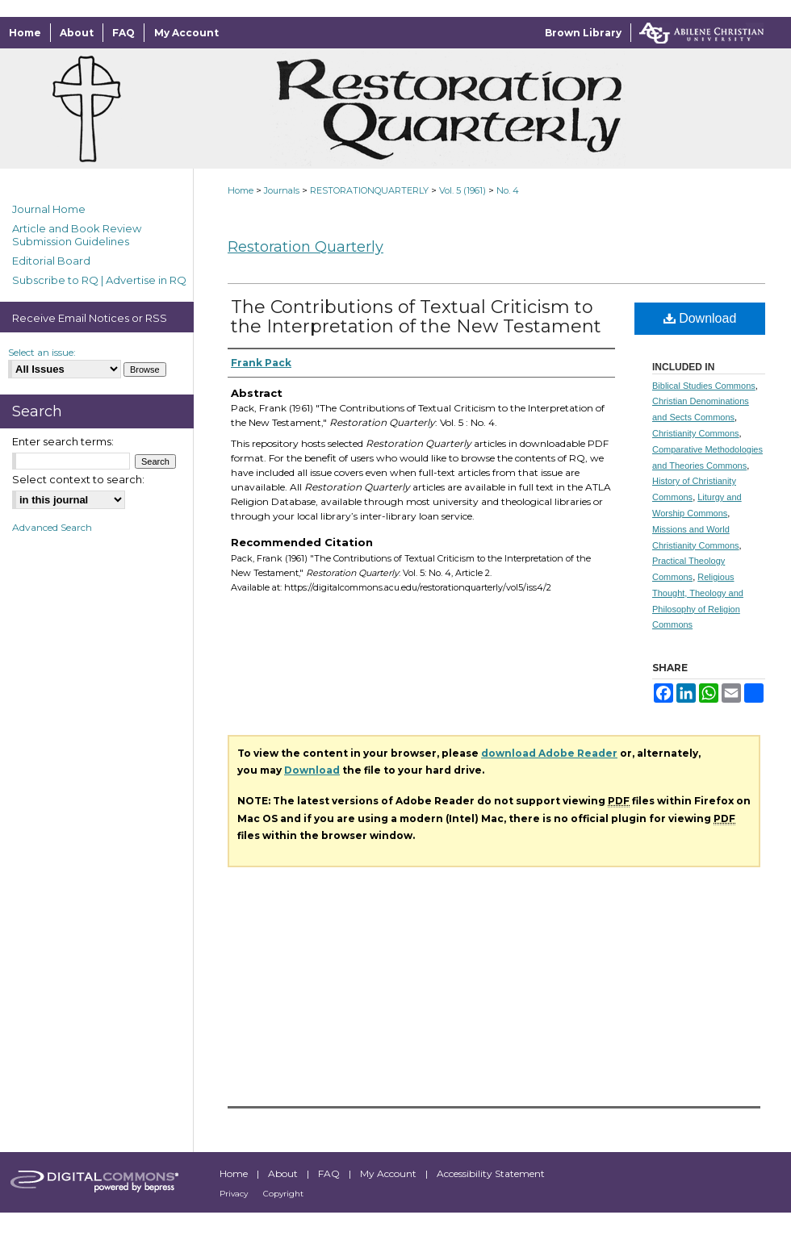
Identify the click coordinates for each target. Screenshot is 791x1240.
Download (700, 318)
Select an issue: (42, 352)
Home (240, 190)
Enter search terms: (63, 441)
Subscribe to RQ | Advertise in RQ (99, 279)
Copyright (283, 1193)
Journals (281, 190)
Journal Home (49, 208)
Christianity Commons (695, 433)
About (284, 1173)
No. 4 (507, 190)
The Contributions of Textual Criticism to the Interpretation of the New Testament (416, 316)
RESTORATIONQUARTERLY (369, 190)
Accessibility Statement (491, 1173)
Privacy (235, 1193)
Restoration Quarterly (305, 247)
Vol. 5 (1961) (462, 190)
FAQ (330, 1173)
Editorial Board (51, 260)
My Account (389, 1173)
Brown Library (583, 33)
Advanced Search (52, 527)
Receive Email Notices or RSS (89, 317)
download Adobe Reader (549, 753)
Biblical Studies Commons (703, 385)
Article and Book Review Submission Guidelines (76, 235)
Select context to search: (78, 479)
